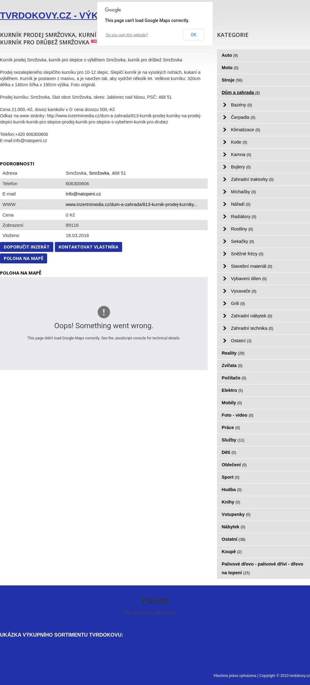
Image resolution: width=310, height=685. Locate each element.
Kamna (241, 154)
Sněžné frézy (247, 253)
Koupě (232, 551)
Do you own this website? (127, 35)
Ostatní (241, 340)
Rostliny (242, 228)
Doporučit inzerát (27, 247)
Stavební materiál (251, 266)
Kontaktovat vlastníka (88, 247)
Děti (229, 452)
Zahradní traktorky (252, 179)
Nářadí (240, 204)
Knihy (231, 501)
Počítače (234, 377)
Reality (233, 353)
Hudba (232, 489)
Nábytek (233, 526)
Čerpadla (243, 117)
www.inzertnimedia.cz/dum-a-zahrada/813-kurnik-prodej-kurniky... (131, 204)
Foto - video (237, 415)
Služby (233, 439)
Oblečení (234, 464)
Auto (230, 55)
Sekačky (242, 241)
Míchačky (243, 191)
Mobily (232, 402)
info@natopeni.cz (83, 193)
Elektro (232, 390)
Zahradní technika (252, 328)
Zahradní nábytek (251, 315)
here (181, 612)
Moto (230, 67)
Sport (230, 477)
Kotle (239, 142)
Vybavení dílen (249, 278)
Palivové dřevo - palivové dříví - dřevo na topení (262, 568)
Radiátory (243, 216)
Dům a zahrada (241, 92)
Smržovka (99, 173)
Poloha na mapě (23, 258)
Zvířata (232, 365)
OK (193, 34)
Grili (238, 303)
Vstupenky (236, 514)
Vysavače (243, 291)
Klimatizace (245, 129)
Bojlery (241, 166)
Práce (231, 427)
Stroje (232, 80)
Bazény (241, 104)
